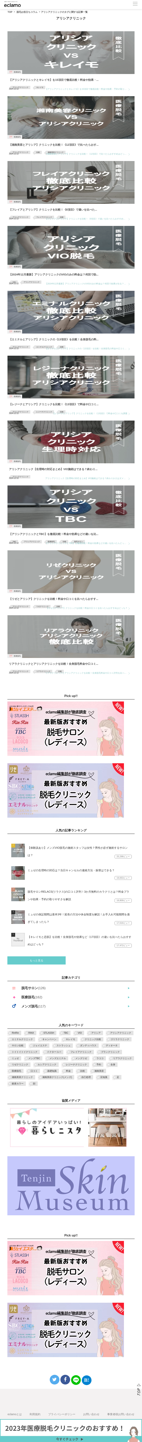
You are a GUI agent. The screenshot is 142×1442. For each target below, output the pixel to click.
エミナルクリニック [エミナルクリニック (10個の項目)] (22, 1039)
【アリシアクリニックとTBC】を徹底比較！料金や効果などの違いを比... (53, 534)
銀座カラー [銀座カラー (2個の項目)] (18, 1083)
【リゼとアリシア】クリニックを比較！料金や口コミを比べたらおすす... (53, 598)
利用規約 (35, 1414)
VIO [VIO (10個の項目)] (80, 1033)
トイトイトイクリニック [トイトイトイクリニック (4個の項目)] (24, 1052)
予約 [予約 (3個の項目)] (98, 1064)
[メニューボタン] (135, 3)
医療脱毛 (17, 72)
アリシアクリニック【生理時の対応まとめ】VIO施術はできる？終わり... (53, 469)
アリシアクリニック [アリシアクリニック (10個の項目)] (120, 1033)
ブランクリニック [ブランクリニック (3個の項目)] (110, 1052)
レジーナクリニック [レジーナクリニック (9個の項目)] (76, 1064)
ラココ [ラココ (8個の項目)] (100, 1058)
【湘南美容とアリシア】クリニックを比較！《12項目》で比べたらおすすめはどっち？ (87, 154)
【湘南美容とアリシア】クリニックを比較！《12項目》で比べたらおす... (53, 144)
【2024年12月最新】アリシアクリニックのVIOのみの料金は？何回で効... (53, 274)
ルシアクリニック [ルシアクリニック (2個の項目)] (47, 1064)
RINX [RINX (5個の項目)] (31, 1033)
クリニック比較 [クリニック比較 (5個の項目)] (93, 1039)
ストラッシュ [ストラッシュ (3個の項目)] (64, 1045)
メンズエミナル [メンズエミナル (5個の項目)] (58, 1058)
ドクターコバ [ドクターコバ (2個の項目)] (54, 1052)
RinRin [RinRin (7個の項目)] (15, 1033)
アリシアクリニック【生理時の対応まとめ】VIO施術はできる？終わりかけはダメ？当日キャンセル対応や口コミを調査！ (87, 478)
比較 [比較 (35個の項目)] (82, 1071)
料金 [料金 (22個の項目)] (68, 1071)
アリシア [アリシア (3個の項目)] (96, 1033)
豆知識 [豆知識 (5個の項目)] (103, 1077)
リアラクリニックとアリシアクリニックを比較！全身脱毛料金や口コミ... (53, 663)
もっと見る (36, 960)
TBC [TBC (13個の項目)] (66, 1033)
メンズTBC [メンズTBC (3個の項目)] (34, 1058)
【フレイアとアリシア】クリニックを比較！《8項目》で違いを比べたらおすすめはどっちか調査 (87, 219)
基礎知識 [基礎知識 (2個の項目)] (52, 1071)
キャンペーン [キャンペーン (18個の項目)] (49, 1039)
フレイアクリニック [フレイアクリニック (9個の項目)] (81, 1052)
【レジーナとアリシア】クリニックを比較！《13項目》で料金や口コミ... (53, 404)
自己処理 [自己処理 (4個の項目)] (86, 1077)
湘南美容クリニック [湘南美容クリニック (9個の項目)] (22, 1077)
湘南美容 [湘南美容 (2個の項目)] (99, 1071)
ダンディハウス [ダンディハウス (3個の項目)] (88, 1045)
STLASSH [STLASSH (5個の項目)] (49, 1033)
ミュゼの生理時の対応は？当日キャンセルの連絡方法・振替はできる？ (71, 870)
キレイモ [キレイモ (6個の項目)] (70, 1039)
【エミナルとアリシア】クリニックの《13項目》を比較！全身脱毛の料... (53, 339)
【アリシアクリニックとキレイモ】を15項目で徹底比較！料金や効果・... (53, 79)
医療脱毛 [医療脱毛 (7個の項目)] (16, 1071)
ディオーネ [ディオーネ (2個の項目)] (112, 1045)
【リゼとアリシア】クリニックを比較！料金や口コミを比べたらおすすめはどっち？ (86, 608)
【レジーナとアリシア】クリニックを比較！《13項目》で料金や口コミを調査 (89, 413)
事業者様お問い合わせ (120, 1414)
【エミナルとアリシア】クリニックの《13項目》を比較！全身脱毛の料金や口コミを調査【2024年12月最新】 (87, 348)
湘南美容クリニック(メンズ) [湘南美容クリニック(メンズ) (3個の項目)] (57, 1077)
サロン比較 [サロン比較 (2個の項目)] (18, 1045)
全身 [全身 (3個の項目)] (113, 1064)
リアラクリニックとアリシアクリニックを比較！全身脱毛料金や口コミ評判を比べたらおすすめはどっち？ (87, 673)
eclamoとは (15, 1414)
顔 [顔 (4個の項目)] (34, 1083)
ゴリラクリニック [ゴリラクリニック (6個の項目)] (120, 1039)
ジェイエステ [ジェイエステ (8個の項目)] (40, 1045)
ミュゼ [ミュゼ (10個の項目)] (15, 1058)
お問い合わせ (91, 1414)
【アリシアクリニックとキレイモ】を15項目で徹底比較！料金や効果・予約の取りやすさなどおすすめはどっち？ (87, 89)
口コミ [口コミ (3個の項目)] (34, 1071)
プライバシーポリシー (61, 1414)
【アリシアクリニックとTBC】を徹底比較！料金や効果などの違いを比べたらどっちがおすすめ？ (87, 543)
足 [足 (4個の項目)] (118, 1077)
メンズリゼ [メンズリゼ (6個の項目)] (81, 1058)
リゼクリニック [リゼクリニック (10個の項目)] (20, 1064)
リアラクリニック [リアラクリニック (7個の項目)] (122, 1058)
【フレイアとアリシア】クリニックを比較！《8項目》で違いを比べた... (53, 209)
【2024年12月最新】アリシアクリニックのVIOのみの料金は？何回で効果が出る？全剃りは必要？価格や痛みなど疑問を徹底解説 (87, 283)
